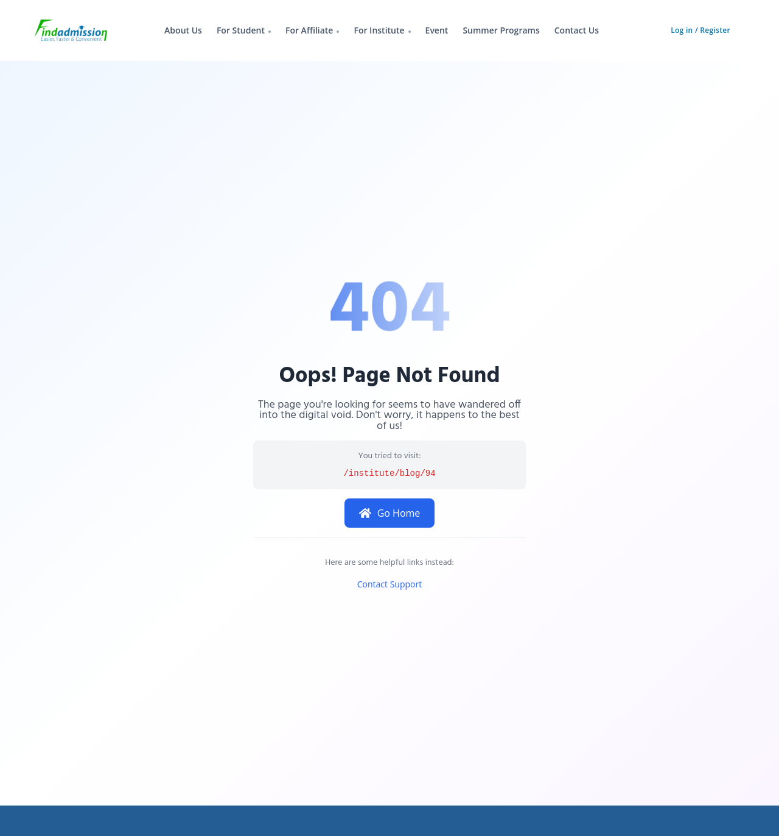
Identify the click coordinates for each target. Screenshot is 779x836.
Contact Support (389, 584)
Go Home (390, 513)
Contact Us (576, 30)
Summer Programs (501, 30)
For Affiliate (309, 30)
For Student (241, 30)
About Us (183, 30)
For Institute (379, 30)
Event (437, 30)
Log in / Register (700, 30)
